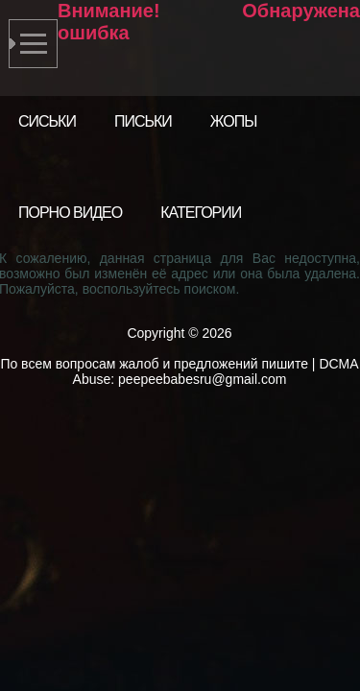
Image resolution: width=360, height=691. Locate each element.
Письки (143, 121)
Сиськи (47, 121)
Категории (200, 212)
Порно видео (70, 212)
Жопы (233, 121)
